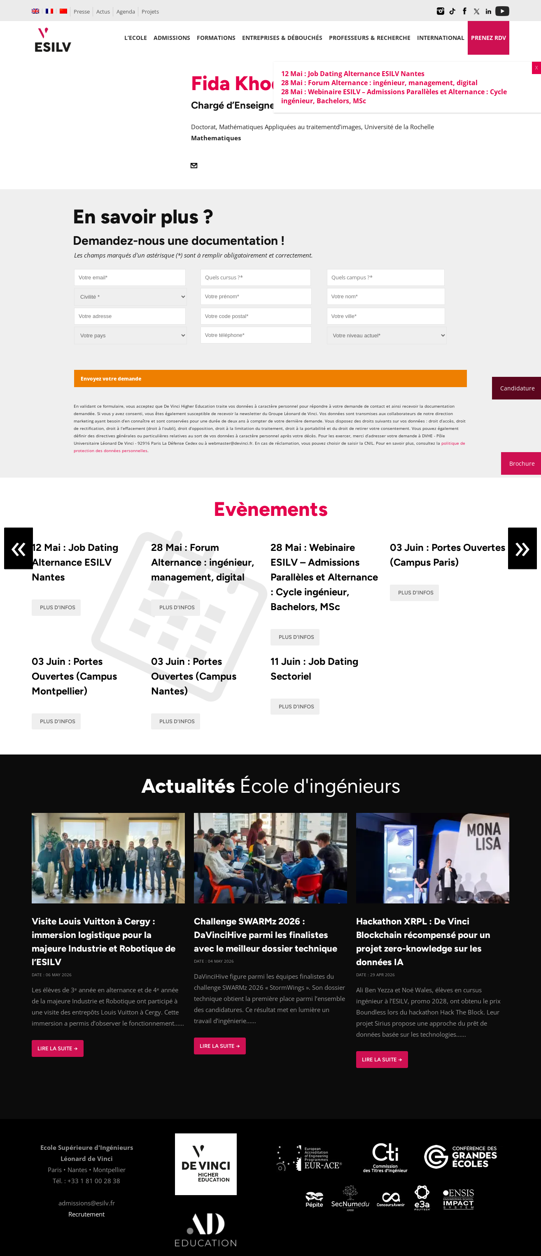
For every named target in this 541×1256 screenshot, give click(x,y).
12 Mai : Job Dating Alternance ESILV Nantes (75, 562)
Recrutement (86, 1214)
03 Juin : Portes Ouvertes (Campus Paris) (447, 554)
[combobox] (256, 277)
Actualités (270, 786)
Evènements (271, 509)
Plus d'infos (57, 607)
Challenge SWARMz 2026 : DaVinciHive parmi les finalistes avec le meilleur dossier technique (265, 935)
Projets (150, 11)
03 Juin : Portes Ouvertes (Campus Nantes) (193, 676)
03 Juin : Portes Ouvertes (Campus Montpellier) (74, 676)
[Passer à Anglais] (35, 11)
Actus (103, 11)
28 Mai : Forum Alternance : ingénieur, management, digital (202, 562)
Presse (82, 11)
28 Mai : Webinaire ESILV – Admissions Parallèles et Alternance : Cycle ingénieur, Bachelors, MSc (324, 577)
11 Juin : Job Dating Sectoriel (314, 668)
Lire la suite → (57, 1048)
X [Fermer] (536, 67)
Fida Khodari (249, 83)
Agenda (126, 11)
